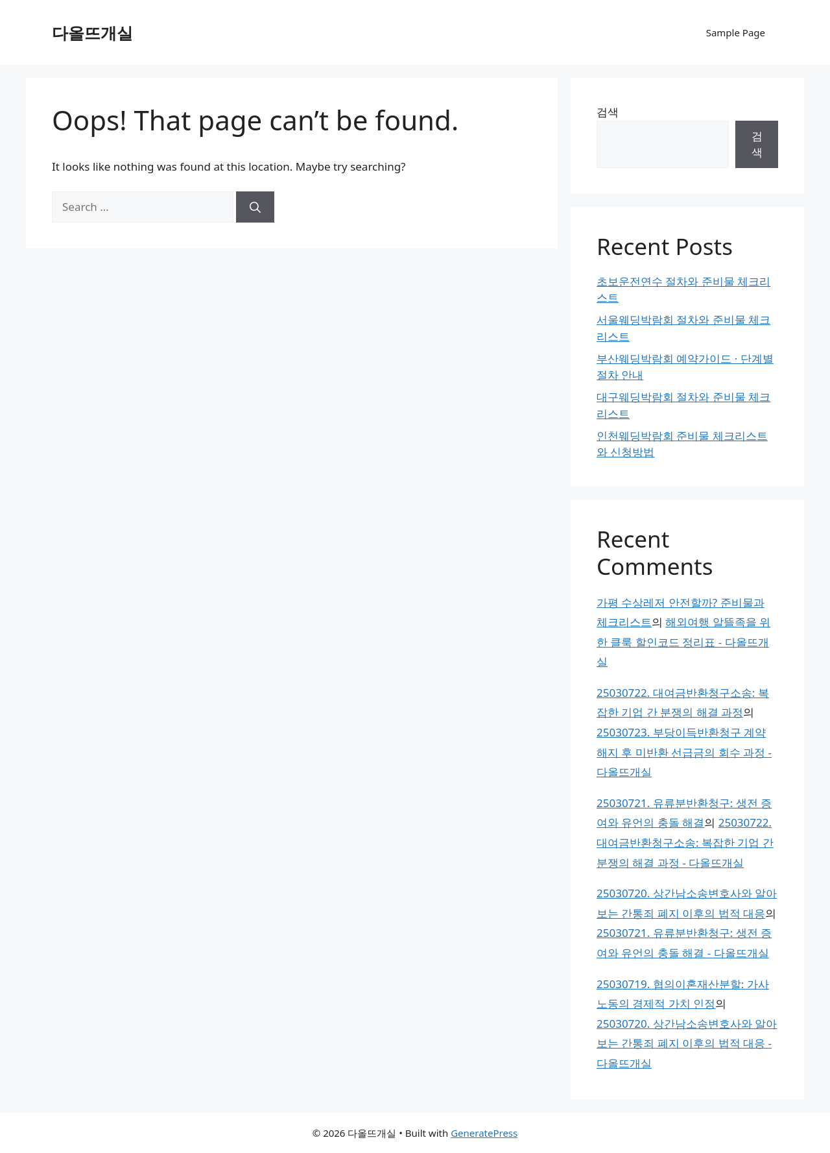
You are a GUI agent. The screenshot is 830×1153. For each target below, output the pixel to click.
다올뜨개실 (92, 32)
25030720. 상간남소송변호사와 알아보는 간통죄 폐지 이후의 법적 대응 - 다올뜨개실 (687, 1043)
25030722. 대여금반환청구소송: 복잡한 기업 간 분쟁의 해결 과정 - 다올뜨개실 (685, 842)
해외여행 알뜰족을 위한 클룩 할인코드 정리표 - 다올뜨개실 (683, 641)
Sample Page (735, 32)
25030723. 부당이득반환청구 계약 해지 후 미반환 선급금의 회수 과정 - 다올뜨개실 (684, 752)
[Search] (255, 207)
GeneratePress (484, 1132)
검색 (608, 111)
